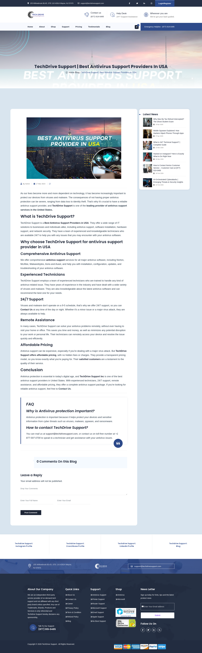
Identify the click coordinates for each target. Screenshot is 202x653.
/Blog (77, 72)
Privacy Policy (73, 608)
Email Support (98, 612)
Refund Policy (72, 617)
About (42, 27)
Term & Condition (74, 612)
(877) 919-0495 (97, 16)
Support (65, 27)
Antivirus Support (99, 595)
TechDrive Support (62, 205)
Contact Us (26, 309)
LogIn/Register (164, 3)
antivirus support (55, 260)
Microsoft (121, 599)
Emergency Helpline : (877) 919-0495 (159, 27)
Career (70, 603)
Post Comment (30, 513)
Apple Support (98, 617)
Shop (53, 27)
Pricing (78, 27)
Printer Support (98, 599)
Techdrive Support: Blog (178, 544)
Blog (108, 27)
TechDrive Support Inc (92, 376)
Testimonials (94, 27)
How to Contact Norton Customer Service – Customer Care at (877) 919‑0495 (166, 168)
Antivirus (121, 595)
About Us (71, 595)
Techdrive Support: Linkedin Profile (127, 544)
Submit (157, 615)
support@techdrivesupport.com (92, 3)
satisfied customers (90, 359)
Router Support (98, 603)
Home (30, 27)
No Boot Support (99, 621)
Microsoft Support (99, 608)
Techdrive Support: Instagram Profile (24, 544)
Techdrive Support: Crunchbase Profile (75, 544)
